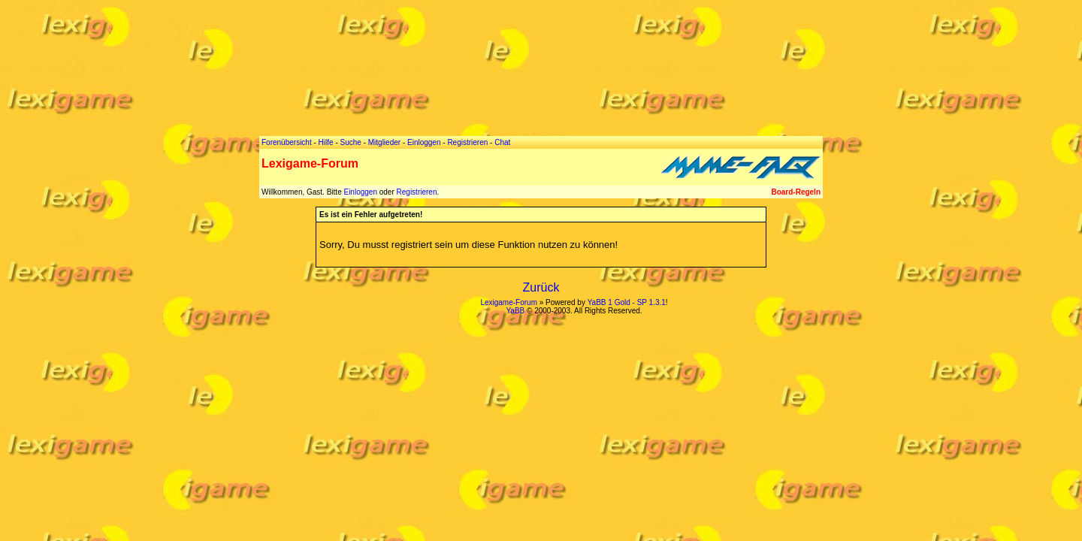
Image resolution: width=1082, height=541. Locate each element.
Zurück (541, 287)
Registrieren (417, 192)
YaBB (515, 311)
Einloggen (359, 192)
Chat (502, 142)
